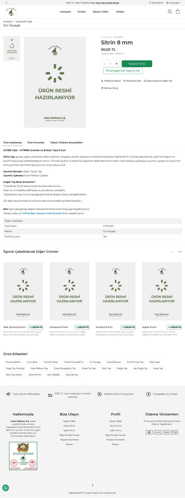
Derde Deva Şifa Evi (74, 362)
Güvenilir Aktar (51, 362)
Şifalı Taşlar (155, 362)
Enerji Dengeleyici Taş (64, 368)
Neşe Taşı (158, 368)
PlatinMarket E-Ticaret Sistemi (84, 493)
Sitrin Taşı (106, 368)
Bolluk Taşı (122, 368)
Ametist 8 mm (104, 327)
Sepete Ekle (137, 63)
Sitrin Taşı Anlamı (14, 374)
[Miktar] (110, 63)
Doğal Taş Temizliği (15, 368)
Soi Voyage (95, 362)
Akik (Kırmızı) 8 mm (14, 327)
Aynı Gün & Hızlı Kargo (107, 3)
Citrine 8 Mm (34, 374)
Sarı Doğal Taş (140, 368)
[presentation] (173, 251)
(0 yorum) (118, 37)
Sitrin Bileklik (53, 374)
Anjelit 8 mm (149, 327)
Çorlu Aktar (32, 362)
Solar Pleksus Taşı (39, 368)
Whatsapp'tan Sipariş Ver (123, 70)
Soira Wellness (114, 362)
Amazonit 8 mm (59, 327)
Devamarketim (13, 362)
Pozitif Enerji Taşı (135, 362)
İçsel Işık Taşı (72, 374)
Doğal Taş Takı (89, 368)
